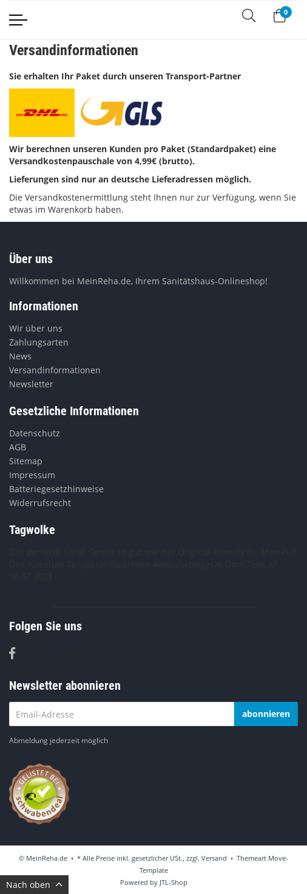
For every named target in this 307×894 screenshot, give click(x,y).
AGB (17, 447)
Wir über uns (35, 328)
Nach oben (34, 884)
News (20, 356)
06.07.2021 (31, 576)
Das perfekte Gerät (47, 552)
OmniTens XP (251, 564)
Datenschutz (34, 433)
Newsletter (31, 384)
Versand (214, 857)
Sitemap (25, 461)
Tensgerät (87, 564)
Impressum (32, 475)
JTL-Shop (173, 882)
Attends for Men (246, 552)
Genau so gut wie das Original (149, 552)
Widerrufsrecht (40, 503)
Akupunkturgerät (187, 564)
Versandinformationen (55, 370)
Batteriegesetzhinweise (56, 489)
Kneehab (46, 564)
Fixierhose (129, 564)
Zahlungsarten (39, 342)
